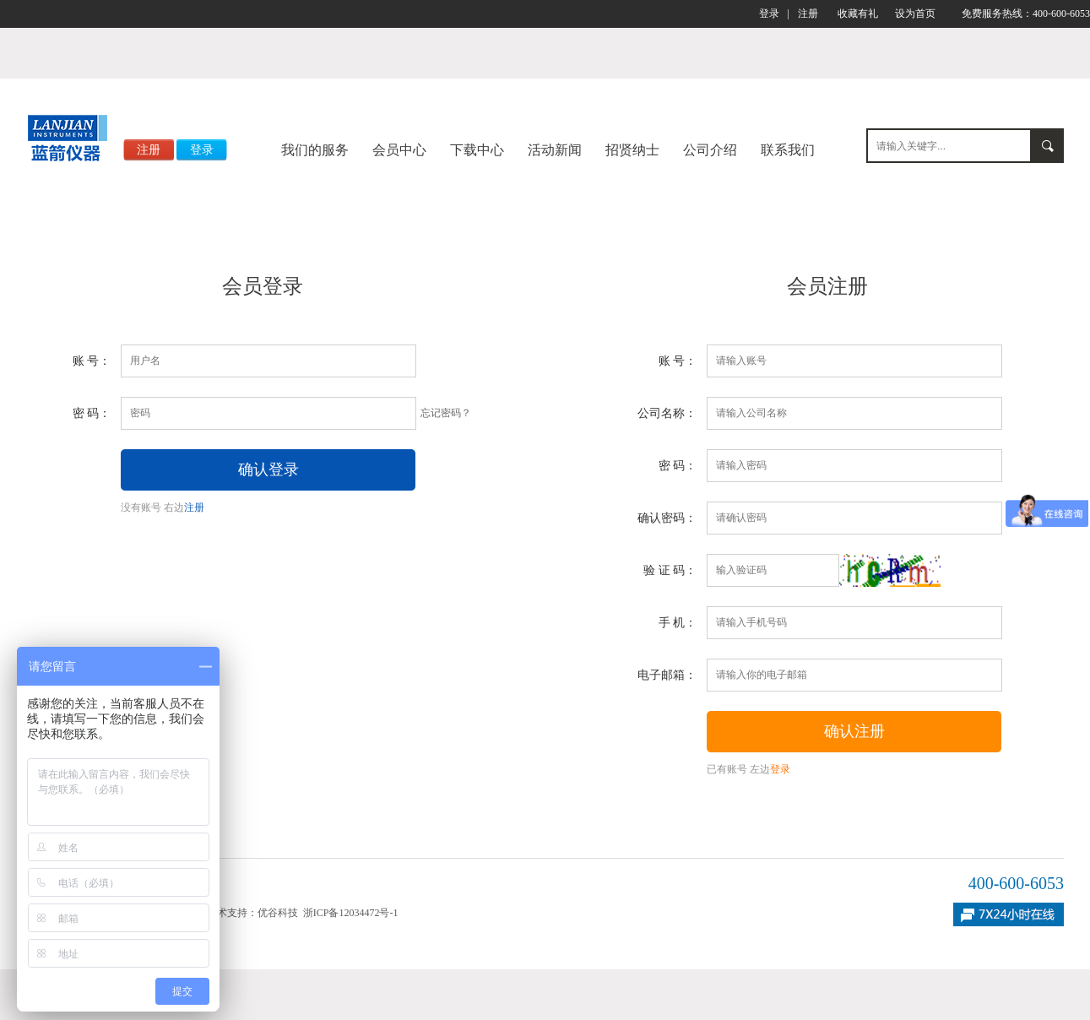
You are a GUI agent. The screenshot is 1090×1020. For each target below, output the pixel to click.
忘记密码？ (445, 413)
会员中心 (399, 150)
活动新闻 (555, 150)
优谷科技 (278, 913)
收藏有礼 (858, 13)
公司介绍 (710, 150)
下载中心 (477, 150)
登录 (769, 13)
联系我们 (788, 150)
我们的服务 (315, 150)
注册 (808, 13)
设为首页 (915, 13)
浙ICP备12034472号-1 (351, 913)
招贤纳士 (632, 150)
